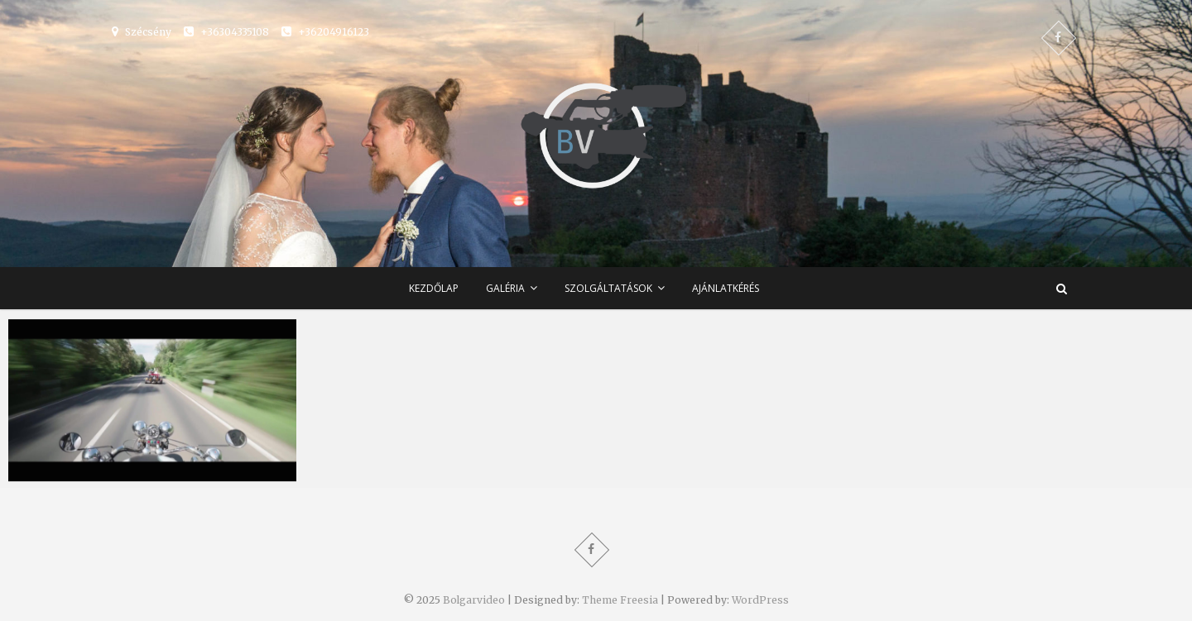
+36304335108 (226, 32)
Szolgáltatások (608, 288)
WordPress (760, 600)
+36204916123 (325, 32)
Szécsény (141, 32)
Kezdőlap (434, 288)
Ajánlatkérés (725, 288)
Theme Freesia (620, 600)
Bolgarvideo (474, 600)
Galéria (505, 288)
